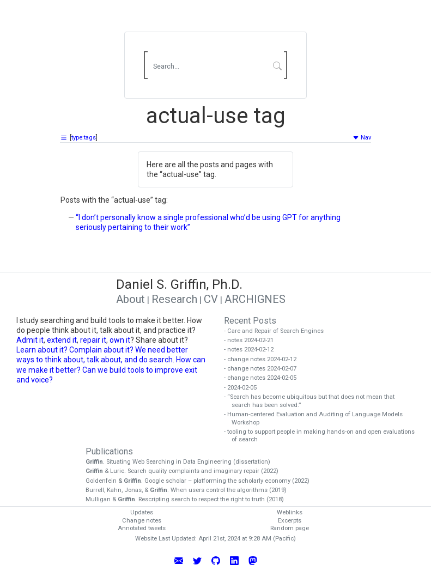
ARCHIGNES (255, 299)
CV (211, 299)
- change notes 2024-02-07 (264, 368)
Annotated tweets (142, 528)
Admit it (30, 340)
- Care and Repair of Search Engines (278, 331)
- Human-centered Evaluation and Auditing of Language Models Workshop (317, 418)
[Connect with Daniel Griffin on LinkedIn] (234, 560)
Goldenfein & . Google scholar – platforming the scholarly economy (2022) (201, 480)
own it (120, 340)
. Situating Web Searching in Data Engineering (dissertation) (181, 461)
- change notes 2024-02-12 (264, 359)
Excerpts (289, 520)
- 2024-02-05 (244, 387)
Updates (141, 512)
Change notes (141, 520)
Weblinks (289, 512)
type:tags (83, 137)
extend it (62, 340)
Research (174, 299)
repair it (93, 340)
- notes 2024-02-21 (253, 340)
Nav (362, 137)
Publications (109, 451)
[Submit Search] (277, 65)
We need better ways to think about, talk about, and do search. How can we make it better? (110, 359)
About (130, 299)
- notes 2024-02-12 (253, 349)
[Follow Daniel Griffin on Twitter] (197, 560)
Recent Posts (250, 320)
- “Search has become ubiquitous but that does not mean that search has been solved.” (313, 401)
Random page (289, 528)
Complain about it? (101, 349)
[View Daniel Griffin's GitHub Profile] (215, 560)
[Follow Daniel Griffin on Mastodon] (252, 560)
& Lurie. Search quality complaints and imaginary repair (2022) (185, 471)
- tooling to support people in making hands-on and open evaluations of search (323, 436)
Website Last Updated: (166, 538)
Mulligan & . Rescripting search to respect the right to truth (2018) (188, 499)
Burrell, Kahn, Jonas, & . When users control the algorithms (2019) (190, 490)
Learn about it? (42, 349)
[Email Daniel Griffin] (178, 560)
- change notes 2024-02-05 (264, 377)
